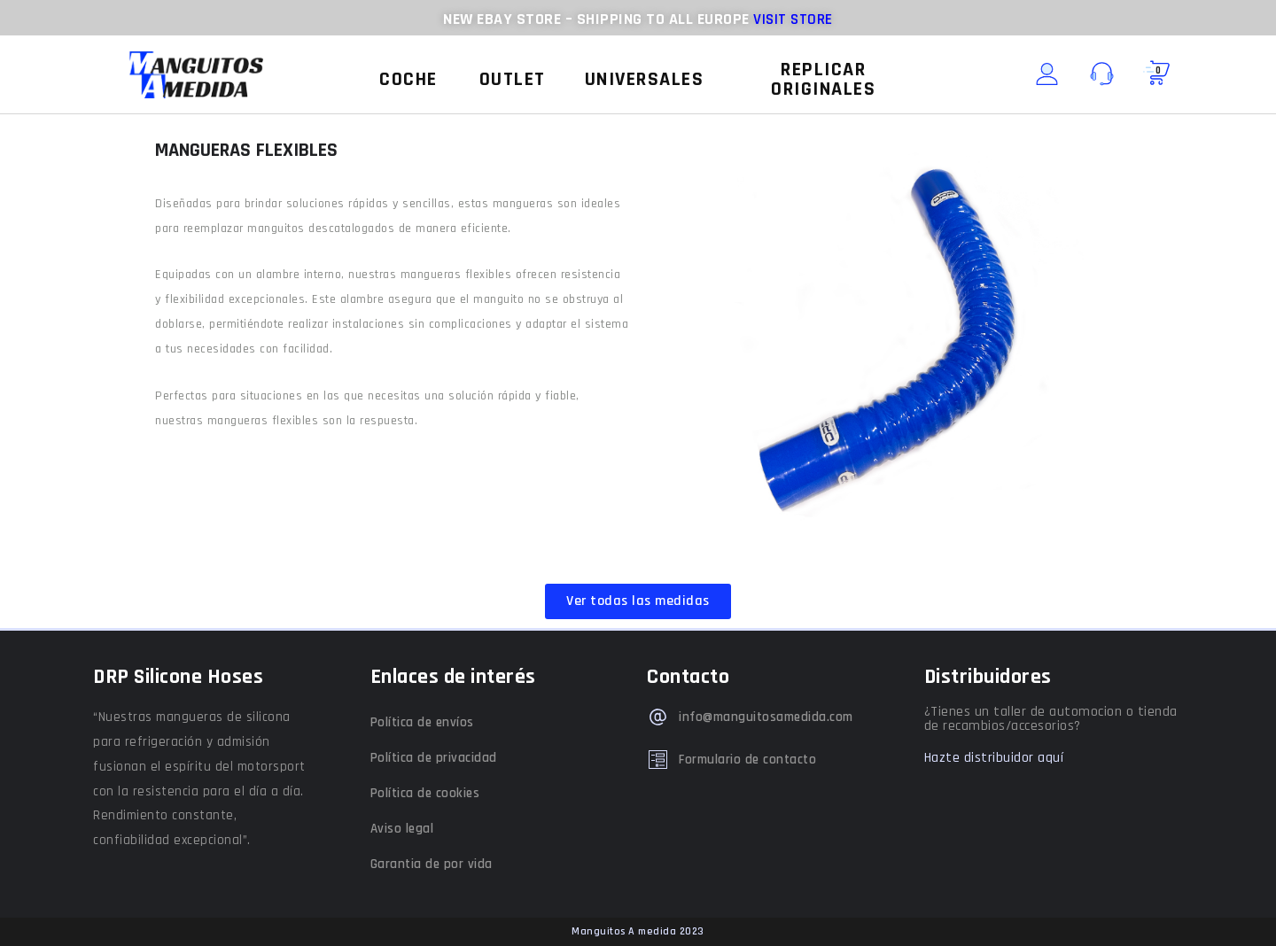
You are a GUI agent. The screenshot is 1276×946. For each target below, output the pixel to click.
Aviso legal (402, 828)
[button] (408, 79)
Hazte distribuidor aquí (994, 757)
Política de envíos (422, 722)
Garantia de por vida (431, 864)
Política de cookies (425, 793)
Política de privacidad (433, 757)
